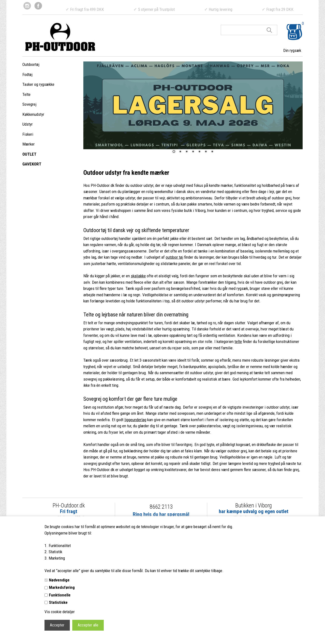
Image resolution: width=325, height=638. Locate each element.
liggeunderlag (135, 419)
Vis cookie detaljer (59, 611)
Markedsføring (62, 587)
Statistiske (58, 602)
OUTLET (29, 154)
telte (238, 341)
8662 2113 (161, 507)
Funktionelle (60, 595)
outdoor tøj (174, 257)
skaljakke (138, 275)
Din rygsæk (292, 50)
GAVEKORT (31, 164)
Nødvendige (59, 580)
